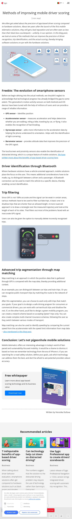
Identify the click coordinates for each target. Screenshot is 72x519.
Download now (15, 393)
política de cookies (34, 499)
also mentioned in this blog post (17, 331)
